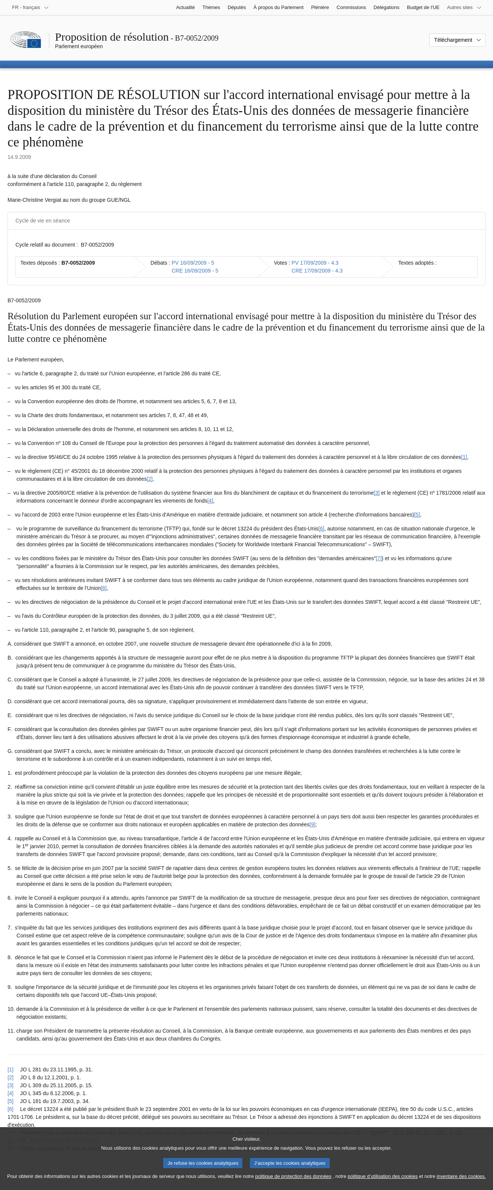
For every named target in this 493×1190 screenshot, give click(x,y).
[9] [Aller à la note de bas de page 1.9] (312, 824)
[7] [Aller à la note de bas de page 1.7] (379, 558)
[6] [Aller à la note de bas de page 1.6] (321, 529)
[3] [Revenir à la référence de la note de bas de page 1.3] (11, 1085)
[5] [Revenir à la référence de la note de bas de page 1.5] (11, 1101)
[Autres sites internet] (464, 7)
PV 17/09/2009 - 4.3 (315, 263)
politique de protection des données (293, 1185)
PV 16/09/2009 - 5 (192, 263)
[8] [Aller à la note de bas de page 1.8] (104, 588)
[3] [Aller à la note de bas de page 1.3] (377, 493)
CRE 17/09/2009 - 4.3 (317, 271)
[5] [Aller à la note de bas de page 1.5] (417, 515)
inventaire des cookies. (461, 1185)
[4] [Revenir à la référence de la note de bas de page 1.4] (11, 1093)
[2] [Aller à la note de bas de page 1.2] (150, 479)
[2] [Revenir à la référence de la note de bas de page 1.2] (11, 1077)
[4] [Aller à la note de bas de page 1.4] (210, 501)
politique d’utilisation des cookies (383, 1185)
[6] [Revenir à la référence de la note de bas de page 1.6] (11, 1109)
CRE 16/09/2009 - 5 (194, 271)
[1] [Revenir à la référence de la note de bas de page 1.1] (11, 1070)
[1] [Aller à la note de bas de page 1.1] (464, 457)
